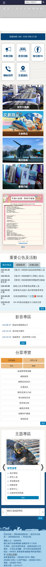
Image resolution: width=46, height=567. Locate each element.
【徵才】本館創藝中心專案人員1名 (28, 276)
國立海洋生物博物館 (23, 13)
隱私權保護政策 (21, 534)
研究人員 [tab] (33, 360)
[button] (43, 2)
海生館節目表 (24, 398)
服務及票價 (24, 408)
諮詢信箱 (8, 534)
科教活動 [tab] (34, 265)
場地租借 (24, 419)
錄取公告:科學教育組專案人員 (26, 286)
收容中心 (14, 489)
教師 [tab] (33, 366)
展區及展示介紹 (24, 392)
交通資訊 (24, 387)
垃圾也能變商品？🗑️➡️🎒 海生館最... (22, 297)
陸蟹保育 (14, 485)
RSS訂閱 (27, 537)
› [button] (3, 467)
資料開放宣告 (14, 537)
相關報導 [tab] (20, 265)
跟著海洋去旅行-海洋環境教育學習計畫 (22, 291)
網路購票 (24, 376)
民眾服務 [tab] (11, 360)
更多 (42, 309)
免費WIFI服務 (24, 414)
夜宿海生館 (24, 403)
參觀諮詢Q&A (24, 382)
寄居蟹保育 (15, 481)
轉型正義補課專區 (15, 511)
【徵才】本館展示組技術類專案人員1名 (23, 271)
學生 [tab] (11, 366)
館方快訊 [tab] (7, 265)
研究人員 (14, 477)
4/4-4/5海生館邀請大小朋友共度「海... (21, 303)
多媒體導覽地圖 (24, 371)
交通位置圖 (12, 554)
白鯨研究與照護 (16, 493)
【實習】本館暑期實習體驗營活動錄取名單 (23, 281)
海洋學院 (14, 473)
